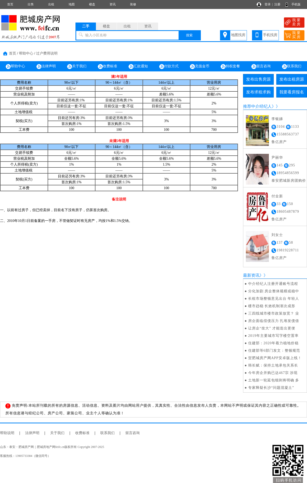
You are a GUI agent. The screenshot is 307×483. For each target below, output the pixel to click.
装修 (133, 4)
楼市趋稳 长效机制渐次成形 (271, 306)
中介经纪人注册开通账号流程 (273, 284)
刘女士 (277, 235)
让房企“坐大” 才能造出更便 (271, 328)
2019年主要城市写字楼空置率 (273, 336)
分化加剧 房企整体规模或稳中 (273, 291)
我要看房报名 (291, 92)
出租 (51, 4)
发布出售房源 (258, 79)
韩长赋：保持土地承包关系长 (273, 365)
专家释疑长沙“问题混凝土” (271, 388)
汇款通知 (138, 66)
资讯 (112, 4)
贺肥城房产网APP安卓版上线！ (275, 358)
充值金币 (199, 66)
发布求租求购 (258, 92)
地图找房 (238, 35)
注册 (277, 4)
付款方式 (169, 66)
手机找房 (270, 35)
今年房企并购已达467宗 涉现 (273, 373)
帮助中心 (26, 53)
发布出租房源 (291, 79)
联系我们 (291, 66)
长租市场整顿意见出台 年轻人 (273, 298)
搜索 (189, 35)
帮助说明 (7, 433)
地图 (72, 4)
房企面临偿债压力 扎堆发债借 (273, 321)
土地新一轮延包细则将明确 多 (273, 380)
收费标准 (107, 66)
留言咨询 (261, 66)
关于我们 (76, 66)
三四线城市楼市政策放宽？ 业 (273, 313)
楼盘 (92, 4)
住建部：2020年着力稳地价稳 (273, 343)
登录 (268, 4)
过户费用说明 (47, 53)
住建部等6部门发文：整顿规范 (274, 350)
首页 (10, 4)
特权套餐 (230, 66)
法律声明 (46, 66)
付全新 (277, 196)
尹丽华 (277, 157)
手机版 (296, 4)
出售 (31, 4)
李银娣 (277, 119)
